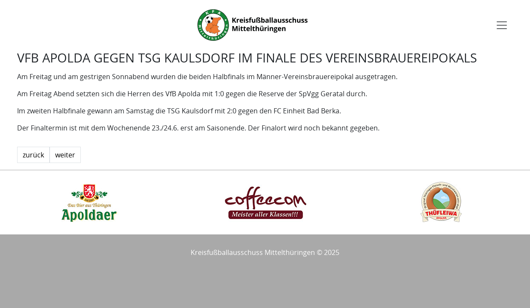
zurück (33, 155)
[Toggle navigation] (501, 25)
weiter (65, 155)
